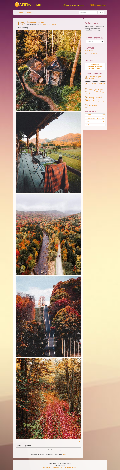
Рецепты (95, 115)
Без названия (93, 105)
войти (64, 454)
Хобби (95, 125)
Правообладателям (57, 467)
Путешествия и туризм (49, 24)
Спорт (95, 121)
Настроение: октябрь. (35, 22)
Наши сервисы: (89, 50)
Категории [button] (30, 12)
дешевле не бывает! (95, 66)
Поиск (101, 12)
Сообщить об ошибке (70, 467)
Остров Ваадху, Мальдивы (97, 83)
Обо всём (20, 12)
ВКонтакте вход (97, 5)
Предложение (46, 467)
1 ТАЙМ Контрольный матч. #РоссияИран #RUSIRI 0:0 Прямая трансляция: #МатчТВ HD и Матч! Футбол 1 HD (95, 100)
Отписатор (93, 53)
